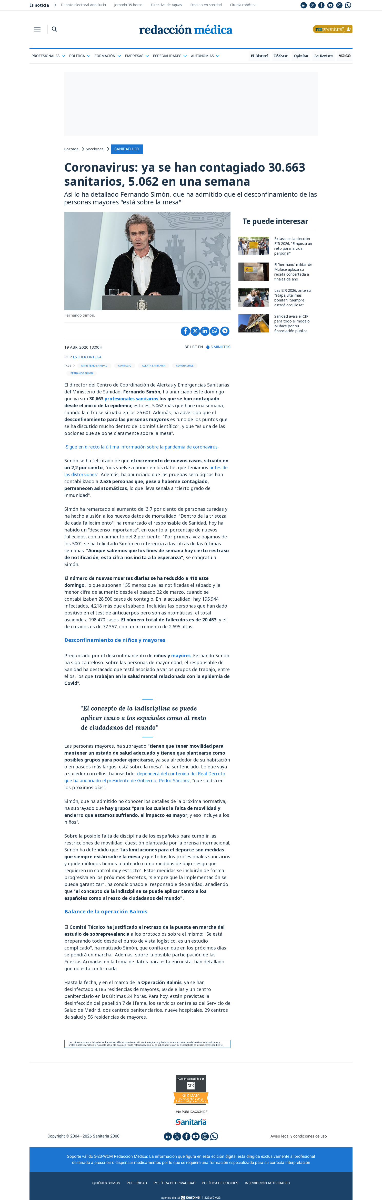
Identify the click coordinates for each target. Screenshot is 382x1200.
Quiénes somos (100, 1185)
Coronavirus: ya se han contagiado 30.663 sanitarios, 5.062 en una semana (189, 174)
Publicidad (132, 1185)
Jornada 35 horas (128, 4)
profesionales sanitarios (133, 400)
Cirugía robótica (243, 4)
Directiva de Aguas (166, 4)
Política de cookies (222, 1185)
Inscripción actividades (273, 1185)
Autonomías (205, 56)
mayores (181, 657)
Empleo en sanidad (206, 4)
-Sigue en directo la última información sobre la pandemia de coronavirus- (146, 449)
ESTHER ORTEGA (88, 358)
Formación (108, 56)
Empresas (137, 56)
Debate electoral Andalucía (83, 4)
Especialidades (170, 56)
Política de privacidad (172, 1185)
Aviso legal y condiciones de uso (298, 1138)
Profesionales (48, 56)
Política (80, 56)
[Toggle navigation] (37, 29)
